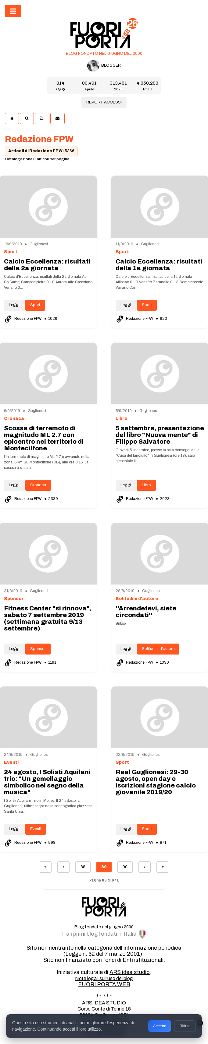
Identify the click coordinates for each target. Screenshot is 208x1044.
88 (83, 867)
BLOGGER (104, 66)
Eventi (35, 829)
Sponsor (38, 649)
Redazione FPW (23, 318)
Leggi (14, 305)
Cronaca (38, 485)
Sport (35, 305)
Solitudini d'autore (158, 649)
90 (125, 867)
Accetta (159, 1026)
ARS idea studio (129, 972)
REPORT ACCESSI (104, 102)
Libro (146, 485)
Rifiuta (185, 1026)
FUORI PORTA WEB (104, 984)
